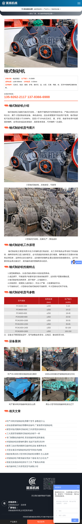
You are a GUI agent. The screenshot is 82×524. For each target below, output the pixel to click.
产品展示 (13, 522)
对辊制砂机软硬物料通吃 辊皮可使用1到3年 (25, 442)
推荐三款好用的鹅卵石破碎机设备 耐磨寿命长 (26, 446)
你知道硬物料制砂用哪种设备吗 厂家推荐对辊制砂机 (29, 425)
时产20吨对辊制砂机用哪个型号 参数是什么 (25, 421)
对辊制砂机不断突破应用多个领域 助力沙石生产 (27, 458)
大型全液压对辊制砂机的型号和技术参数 (24, 450)
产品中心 (47, 9)
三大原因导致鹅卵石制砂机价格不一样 (23, 433)
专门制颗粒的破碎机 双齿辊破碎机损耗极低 (25, 437)
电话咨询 (40, 522)
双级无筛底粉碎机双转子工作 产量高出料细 (25, 462)
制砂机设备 (55, 9)
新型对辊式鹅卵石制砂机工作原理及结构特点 (26, 429)
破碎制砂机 (38, 9)
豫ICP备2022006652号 (51, 517)
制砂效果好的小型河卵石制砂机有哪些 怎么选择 (27, 454)
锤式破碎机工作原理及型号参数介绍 (22, 466)
